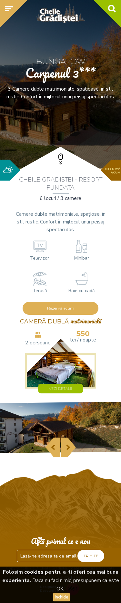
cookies (34, 572)
